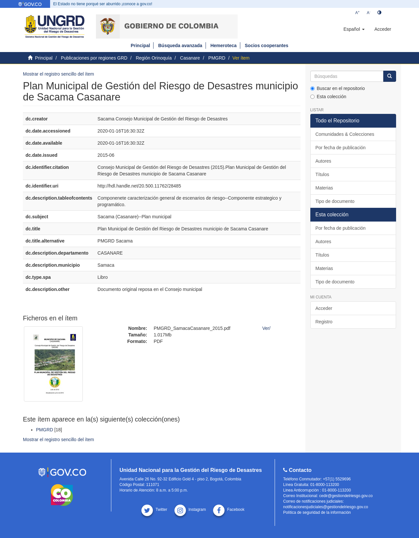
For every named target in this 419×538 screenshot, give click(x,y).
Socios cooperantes (266, 45)
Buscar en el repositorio (337, 88)
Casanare (190, 58)
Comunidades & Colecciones (345, 134)
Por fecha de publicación (341, 147)
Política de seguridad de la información (317, 512)
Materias (324, 187)
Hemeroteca (223, 45)
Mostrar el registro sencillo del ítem (58, 74)
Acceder (324, 308)
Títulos (322, 174)
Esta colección (328, 96)
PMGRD (216, 58)
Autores (323, 161)
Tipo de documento (335, 201)
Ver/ (266, 328)
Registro (324, 321)
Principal (140, 45)
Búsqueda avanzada (180, 45)
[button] (353, 29)
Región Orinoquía (154, 58)
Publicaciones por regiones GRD (94, 58)
